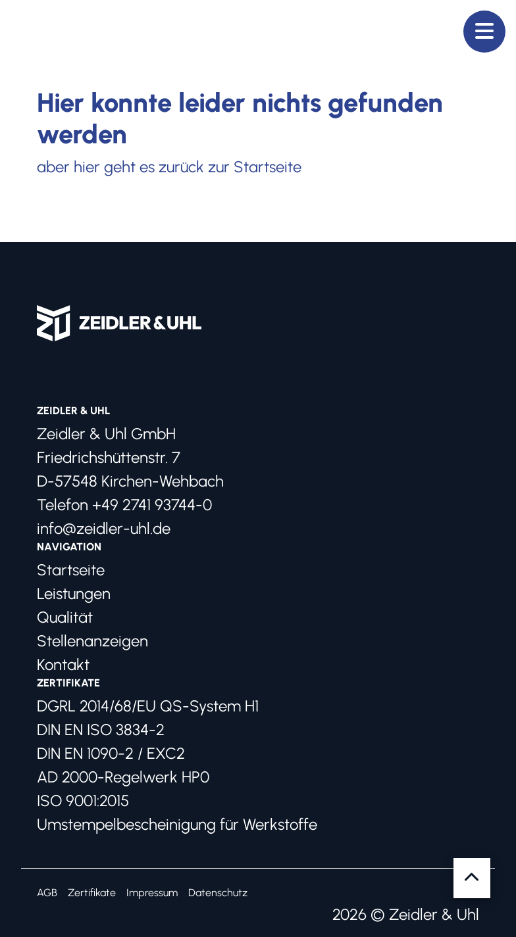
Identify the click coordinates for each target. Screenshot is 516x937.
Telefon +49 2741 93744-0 (124, 504)
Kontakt (63, 664)
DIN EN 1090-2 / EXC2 (111, 753)
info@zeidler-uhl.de (103, 528)
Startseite (71, 569)
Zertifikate (92, 892)
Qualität (65, 617)
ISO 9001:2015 (83, 800)
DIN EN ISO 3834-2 (101, 729)
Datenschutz (217, 892)
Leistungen (74, 593)
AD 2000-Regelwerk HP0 (123, 776)
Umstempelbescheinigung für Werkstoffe (177, 824)
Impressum (152, 892)
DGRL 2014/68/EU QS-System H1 (148, 705)
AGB (47, 892)
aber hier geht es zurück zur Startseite (169, 166)
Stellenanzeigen (92, 640)
